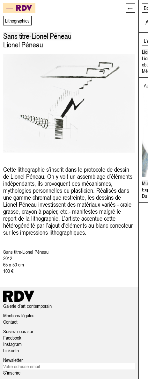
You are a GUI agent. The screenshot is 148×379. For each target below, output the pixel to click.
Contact (10, 322)
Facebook (12, 338)
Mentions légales (18, 315)
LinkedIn (11, 350)
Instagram (12, 344)
